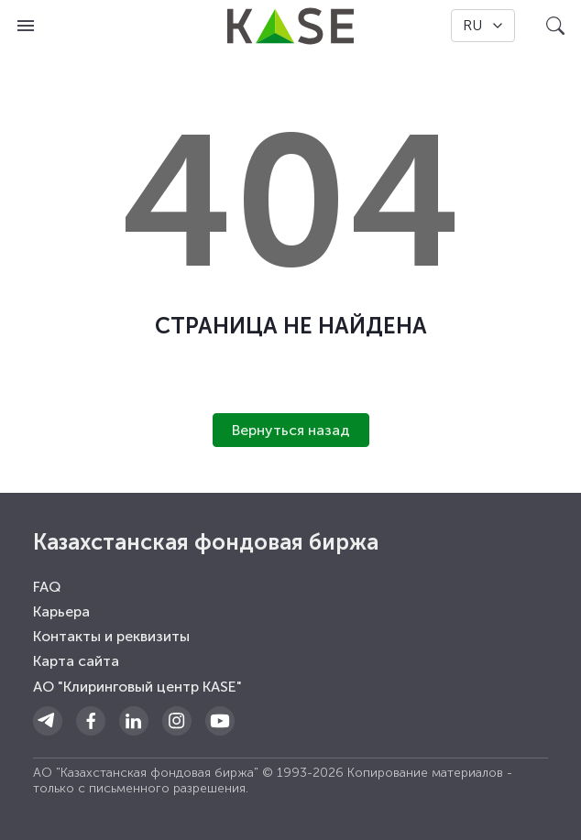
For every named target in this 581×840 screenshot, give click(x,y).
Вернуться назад (291, 430)
